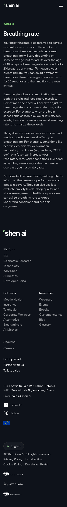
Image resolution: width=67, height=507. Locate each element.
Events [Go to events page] (43, 304)
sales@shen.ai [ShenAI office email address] (21, 396)
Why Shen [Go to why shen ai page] (10, 271)
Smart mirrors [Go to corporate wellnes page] (12, 324)
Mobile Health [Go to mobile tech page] (13, 299)
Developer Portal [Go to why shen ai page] (14, 281)
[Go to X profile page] (12, 413)
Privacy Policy (12, 459)
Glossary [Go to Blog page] (45, 324)
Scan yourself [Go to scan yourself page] (12, 359)
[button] (60, 5)
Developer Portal (36, 464)
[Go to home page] (11, 5)
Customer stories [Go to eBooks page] (50, 314)
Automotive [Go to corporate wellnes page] (11, 319)
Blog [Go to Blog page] (42, 319)
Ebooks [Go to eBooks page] (44, 309)
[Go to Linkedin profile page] (12, 405)
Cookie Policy (12, 464)
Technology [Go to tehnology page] (11, 266)
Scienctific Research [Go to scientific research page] (17, 261)
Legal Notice (33, 459)
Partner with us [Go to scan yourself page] (13, 364)
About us (9, 342)
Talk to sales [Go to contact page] (11, 370)
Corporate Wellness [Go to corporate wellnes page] (17, 314)
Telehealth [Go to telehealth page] (10, 309)
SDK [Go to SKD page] (6, 256)
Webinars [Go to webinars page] (45, 299)
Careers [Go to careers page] (8, 348)
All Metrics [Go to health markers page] (10, 329)
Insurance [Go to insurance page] (10, 304)
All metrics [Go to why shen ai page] (10, 276)
